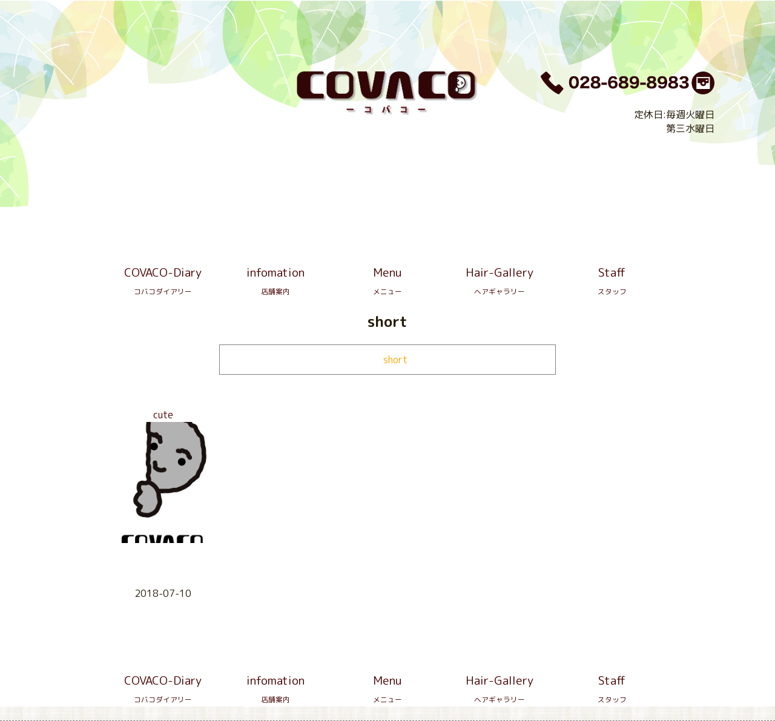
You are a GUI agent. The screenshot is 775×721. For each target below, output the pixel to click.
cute (163, 414)
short (395, 359)
